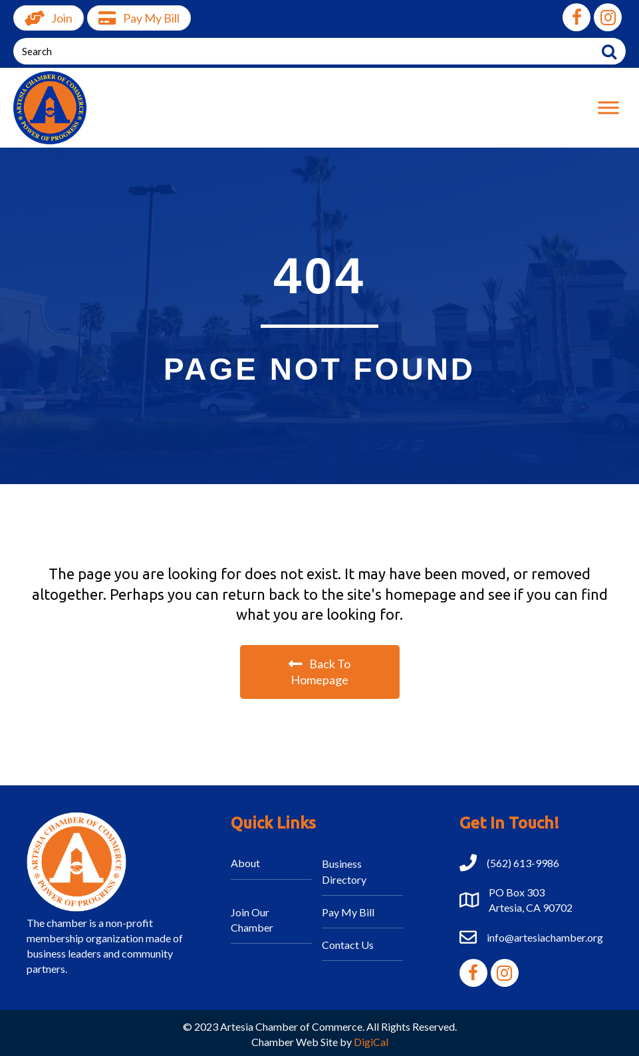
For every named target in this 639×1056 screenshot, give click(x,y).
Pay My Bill (348, 912)
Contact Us (348, 944)
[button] (576, 17)
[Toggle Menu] (608, 107)
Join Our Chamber (252, 920)
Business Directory (344, 871)
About (245, 863)
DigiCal (371, 1041)
